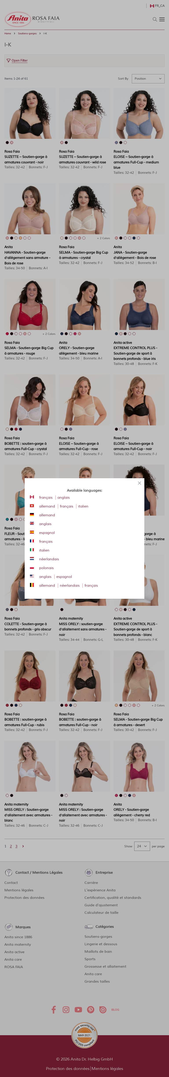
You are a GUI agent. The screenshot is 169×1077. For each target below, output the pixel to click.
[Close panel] (139, 483)
